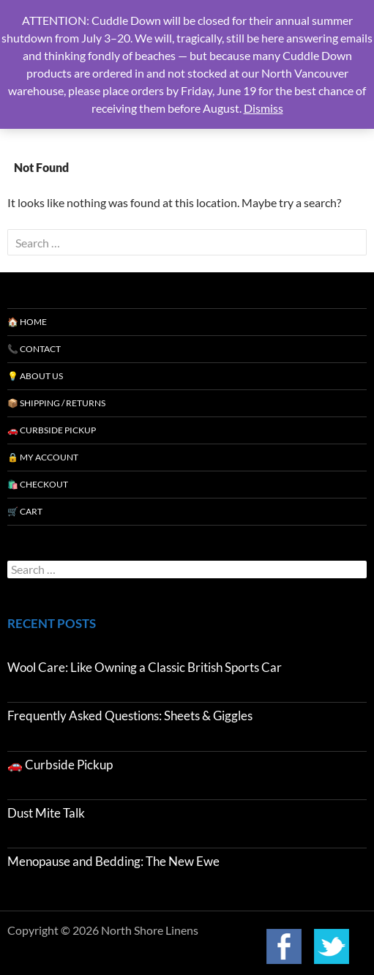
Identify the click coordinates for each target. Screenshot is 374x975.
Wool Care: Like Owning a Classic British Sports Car (144, 667)
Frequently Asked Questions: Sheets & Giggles (130, 715)
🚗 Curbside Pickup (51, 430)
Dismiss (263, 108)
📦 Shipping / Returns (56, 402)
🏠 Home (27, 321)
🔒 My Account (42, 457)
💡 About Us (35, 375)
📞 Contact (34, 348)
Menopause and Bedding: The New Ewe (113, 861)
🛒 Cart (24, 511)
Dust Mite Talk (46, 813)
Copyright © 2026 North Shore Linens (102, 930)
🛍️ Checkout (37, 484)
